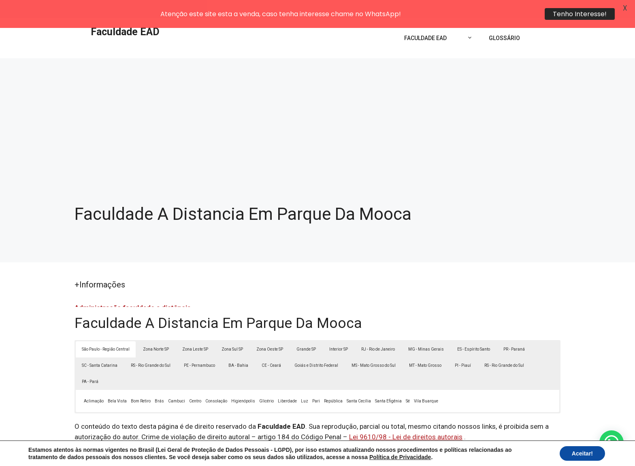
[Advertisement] (317, 101)
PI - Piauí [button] (463, 347)
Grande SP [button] (306, 331)
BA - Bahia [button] (238, 347)
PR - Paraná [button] (514, 331)
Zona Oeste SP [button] (269, 331)
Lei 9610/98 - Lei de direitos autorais (405, 419)
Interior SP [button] (338, 331)
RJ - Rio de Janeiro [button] (378, 331)
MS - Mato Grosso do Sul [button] (374, 347)
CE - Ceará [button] (271, 347)
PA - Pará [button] (90, 364)
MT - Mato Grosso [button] (425, 347)
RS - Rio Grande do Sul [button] (150, 347)
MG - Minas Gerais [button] (426, 331)
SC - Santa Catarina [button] (99, 347)
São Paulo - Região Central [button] (106, 331)
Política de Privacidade (373, 453)
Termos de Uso (429, 453)
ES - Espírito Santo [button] (473, 331)
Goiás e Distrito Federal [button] (316, 347)
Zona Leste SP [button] (195, 331)
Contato (466, 453)
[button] (611, 442)
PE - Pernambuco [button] (199, 347)
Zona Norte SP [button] (156, 331)
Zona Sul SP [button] (232, 331)
